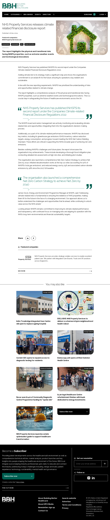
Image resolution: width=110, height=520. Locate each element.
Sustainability (15, 44)
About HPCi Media (45, 504)
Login (101, 14)
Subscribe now (66, 412)
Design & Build (5, 44)
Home (6, 14)
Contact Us (43, 511)
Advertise (66, 502)
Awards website (69, 498)
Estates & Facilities (30, 44)
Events (38, 14)
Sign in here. (20, 482)
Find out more (8, 488)
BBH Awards (28, 14)
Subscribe (89, 15)
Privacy (65, 508)
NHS (22, 44)
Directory (47, 14)
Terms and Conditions (71, 505)
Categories (15, 14)
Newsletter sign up (46, 507)
